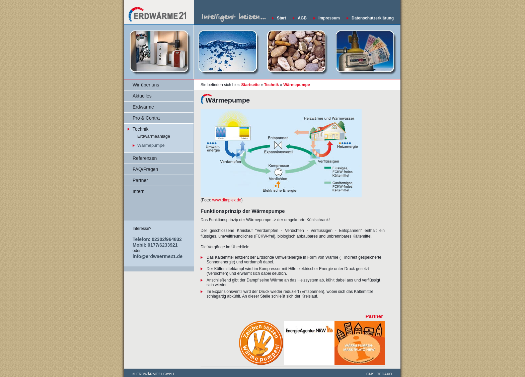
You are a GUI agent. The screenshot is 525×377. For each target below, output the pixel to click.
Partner (140, 180)
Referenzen (145, 158)
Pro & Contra (146, 118)
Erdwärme (143, 107)
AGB (302, 18)
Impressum (329, 18)
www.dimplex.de (226, 200)
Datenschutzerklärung (373, 18)
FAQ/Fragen (145, 169)
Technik (140, 129)
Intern (139, 191)
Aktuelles (142, 96)
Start (281, 18)
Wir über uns (146, 84)
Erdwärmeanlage (153, 136)
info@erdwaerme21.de (157, 256)
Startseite (250, 84)
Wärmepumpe (151, 145)
